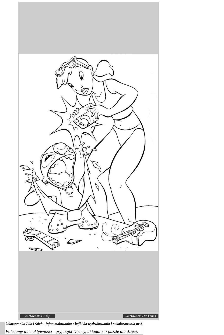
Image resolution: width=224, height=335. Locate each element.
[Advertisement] (59, 25)
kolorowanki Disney (37, 316)
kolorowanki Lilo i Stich (141, 316)
